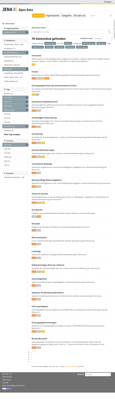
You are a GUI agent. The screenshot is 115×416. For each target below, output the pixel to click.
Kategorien (66, 15)
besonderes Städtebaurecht (45, 101)
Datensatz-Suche (38, 28)
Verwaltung (37, 134)
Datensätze (38, 15)
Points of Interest (40, 193)
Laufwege (36, 251)
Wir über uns (79, 15)
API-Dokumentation (71, 366)
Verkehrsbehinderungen (43, 150)
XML (47, 78)
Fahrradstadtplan (40, 306)
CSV (33, 65)
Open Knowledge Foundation (13, 385)
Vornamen (36, 55)
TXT (37, 95)
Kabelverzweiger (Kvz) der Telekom (48, 265)
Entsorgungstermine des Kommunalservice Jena (54, 85)
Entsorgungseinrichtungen (44, 322)
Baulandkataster (39, 338)
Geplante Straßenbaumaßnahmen (48, 292)
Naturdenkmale (39, 237)
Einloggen (107, 2)
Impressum (6, 380)
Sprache (80, 374)
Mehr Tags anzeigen (12, 134)
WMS (38, 78)
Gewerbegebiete (39, 279)
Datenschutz (7, 377)
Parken (35, 71)
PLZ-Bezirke (37, 210)
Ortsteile (36, 223)
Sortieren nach (86, 38)
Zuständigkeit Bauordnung (44, 117)
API (59, 366)
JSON (34, 78)
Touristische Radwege (42, 164)
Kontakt (5, 382)
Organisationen (52, 15)
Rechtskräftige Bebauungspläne (46, 180)
